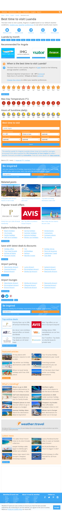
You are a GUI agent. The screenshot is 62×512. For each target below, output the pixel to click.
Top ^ (16, 302)
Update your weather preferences (21, 25)
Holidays (27, 499)
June (39, 70)
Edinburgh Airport (30, 273)
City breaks (8, 235)
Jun (28, 40)
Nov (53, 40)
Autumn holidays (30, 237)
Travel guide (43, 32)
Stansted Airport (10, 271)
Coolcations (48, 235)
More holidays (5, 243)
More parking (5, 277)
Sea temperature (45, 133)
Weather (4, 12)
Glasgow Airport (50, 271)
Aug (38, 40)
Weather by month (7, 32)
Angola (12, 15)
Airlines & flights (10, 255)
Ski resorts (48, 239)
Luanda (17, 15)
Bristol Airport (9, 273)
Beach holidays (9, 233)
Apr (18, 40)
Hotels (26, 502)
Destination (5, 128)
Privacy (6, 502)
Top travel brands (10, 253)
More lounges (5, 293)
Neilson (27, 255)
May (23, 40)
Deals (19, 12)
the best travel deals (16, 430)
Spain (35, 502)
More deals (4, 261)
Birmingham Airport (31, 271)
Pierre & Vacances (50, 253)
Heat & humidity (45, 139)
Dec (58, 40)
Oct (48, 40)
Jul (33, 40)
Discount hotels (9, 257)
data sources (54, 157)
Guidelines (16, 502)
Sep (43, 40)
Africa (7, 15)
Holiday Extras (49, 251)
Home (2, 15)
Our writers (16, 500)
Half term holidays (10, 239)
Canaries (36, 499)
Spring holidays (29, 233)
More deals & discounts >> (9, 347)
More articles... (6, 380)
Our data (15, 499)
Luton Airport (29, 269)
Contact (7, 500)
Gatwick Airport (50, 269)
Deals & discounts (55, 32)
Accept (56, 507)
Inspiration (26, 12)
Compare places (50, 237)
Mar (13, 40)
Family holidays (9, 237)
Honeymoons (49, 233)
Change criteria (5, 96)
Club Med (47, 257)
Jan (3, 40)
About (6, 499)
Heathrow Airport (30, 289)
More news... (6, 464)
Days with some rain (27, 139)
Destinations (12, 12)
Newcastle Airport (50, 273)
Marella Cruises (29, 257)
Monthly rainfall (6, 139)
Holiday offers (9, 251)
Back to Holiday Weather (7, 302)
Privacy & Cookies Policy (15, 509)
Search (39, 12)
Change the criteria (14, 82)
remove (41, 76)
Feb (8, 40)
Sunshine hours (26, 133)
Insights (33, 12)
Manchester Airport (11, 269)
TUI (25, 251)
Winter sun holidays (31, 239)
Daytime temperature (7, 133)
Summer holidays (30, 235)
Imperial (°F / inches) (22, 162)
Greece (35, 500)
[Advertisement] (31, 5)
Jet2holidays (28, 253)
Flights (26, 500)
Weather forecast (19, 32)
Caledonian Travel (50, 255)
